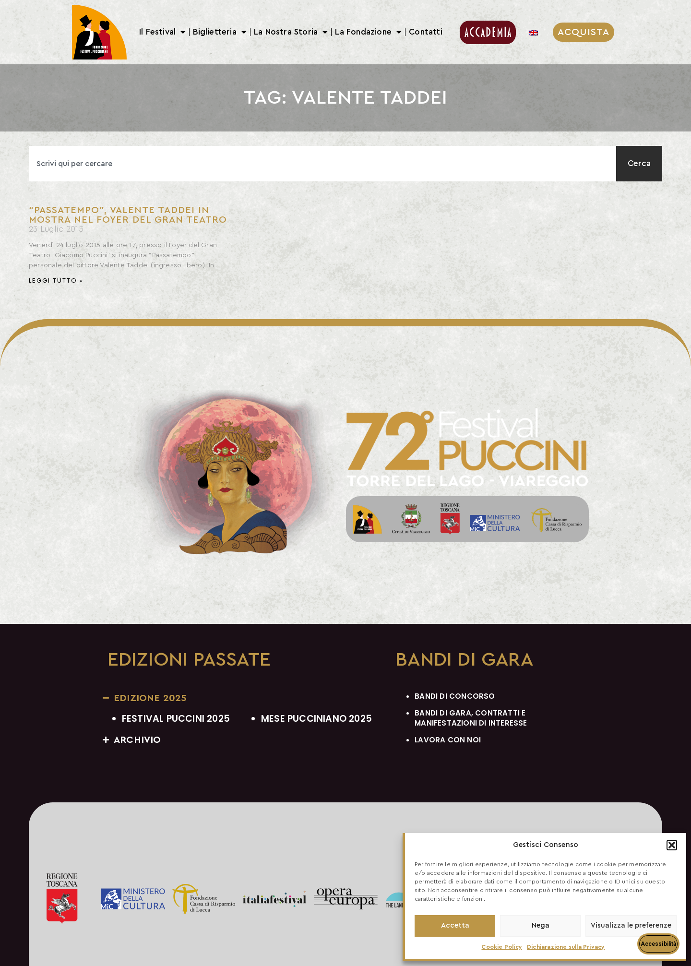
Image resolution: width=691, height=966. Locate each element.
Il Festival (162, 32)
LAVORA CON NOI (448, 740)
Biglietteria (220, 32)
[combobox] (322, 163)
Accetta (455, 925)
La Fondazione (368, 32)
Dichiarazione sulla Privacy (566, 947)
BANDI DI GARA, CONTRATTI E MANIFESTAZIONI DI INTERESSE (471, 718)
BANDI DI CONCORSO (455, 696)
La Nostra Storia (291, 32)
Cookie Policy (501, 947)
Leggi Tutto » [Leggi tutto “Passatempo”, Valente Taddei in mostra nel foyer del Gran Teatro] (56, 280)
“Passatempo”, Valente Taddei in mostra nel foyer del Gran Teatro (128, 215)
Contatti (425, 32)
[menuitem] (533, 32)
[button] (672, 845)
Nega (540, 925)
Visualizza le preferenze (631, 925)
